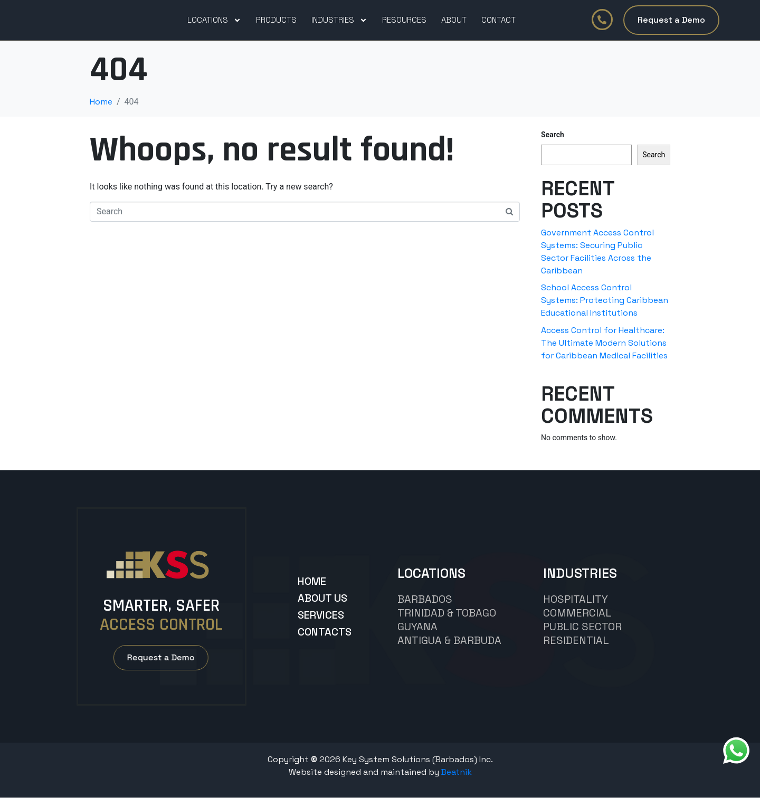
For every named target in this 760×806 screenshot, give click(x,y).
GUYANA (417, 635)
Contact (498, 24)
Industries (339, 24)
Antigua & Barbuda (449, 649)
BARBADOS (424, 607)
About (454, 24)
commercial (577, 621)
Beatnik (456, 780)
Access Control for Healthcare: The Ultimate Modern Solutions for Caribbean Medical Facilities (604, 351)
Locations (214, 24)
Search (552, 143)
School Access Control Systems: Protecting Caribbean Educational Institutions (604, 308)
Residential (576, 649)
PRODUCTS (276, 24)
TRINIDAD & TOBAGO (446, 621)
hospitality (575, 607)
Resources (404, 24)
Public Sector (582, 635)
